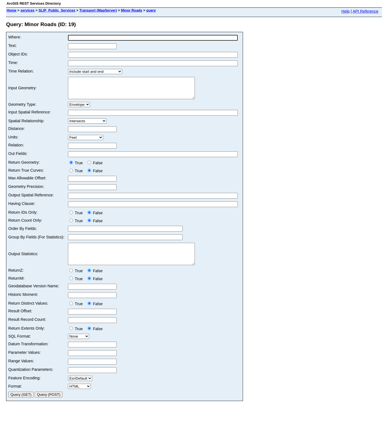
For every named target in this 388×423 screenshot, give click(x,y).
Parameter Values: (24, 360)
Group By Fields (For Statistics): (36, 241)
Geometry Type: (22, 108)
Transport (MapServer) (98, 10)
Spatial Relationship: (26, 125)
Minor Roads (131, 10)
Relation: (16, 149)
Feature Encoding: (24, 386)
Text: (12, 45)
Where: (14, 37)
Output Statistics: (23, 260)
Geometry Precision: (26, 190)
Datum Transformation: (28, 352)
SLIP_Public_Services (57, 10)
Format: (15, 394)
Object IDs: (18, 54)
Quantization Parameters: (30, 377)
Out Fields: (18, 157)
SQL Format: (19, 344)
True (77, 167)
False (95, 167)
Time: (13, 62)
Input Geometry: (22, 90)
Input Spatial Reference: (29, 116)
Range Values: (21, 369)
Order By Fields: (22, 232)
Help (345, 11)
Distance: (16, 132)
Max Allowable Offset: (27, 182)
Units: (13, 141)
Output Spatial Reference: (31, 199)
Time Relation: (21, 71)
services (27, 10)
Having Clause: (21, 207)
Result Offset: (20, 319)
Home (12, 10)
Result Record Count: (27, 327)
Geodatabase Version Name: (33, 294)
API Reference (365, 11)
